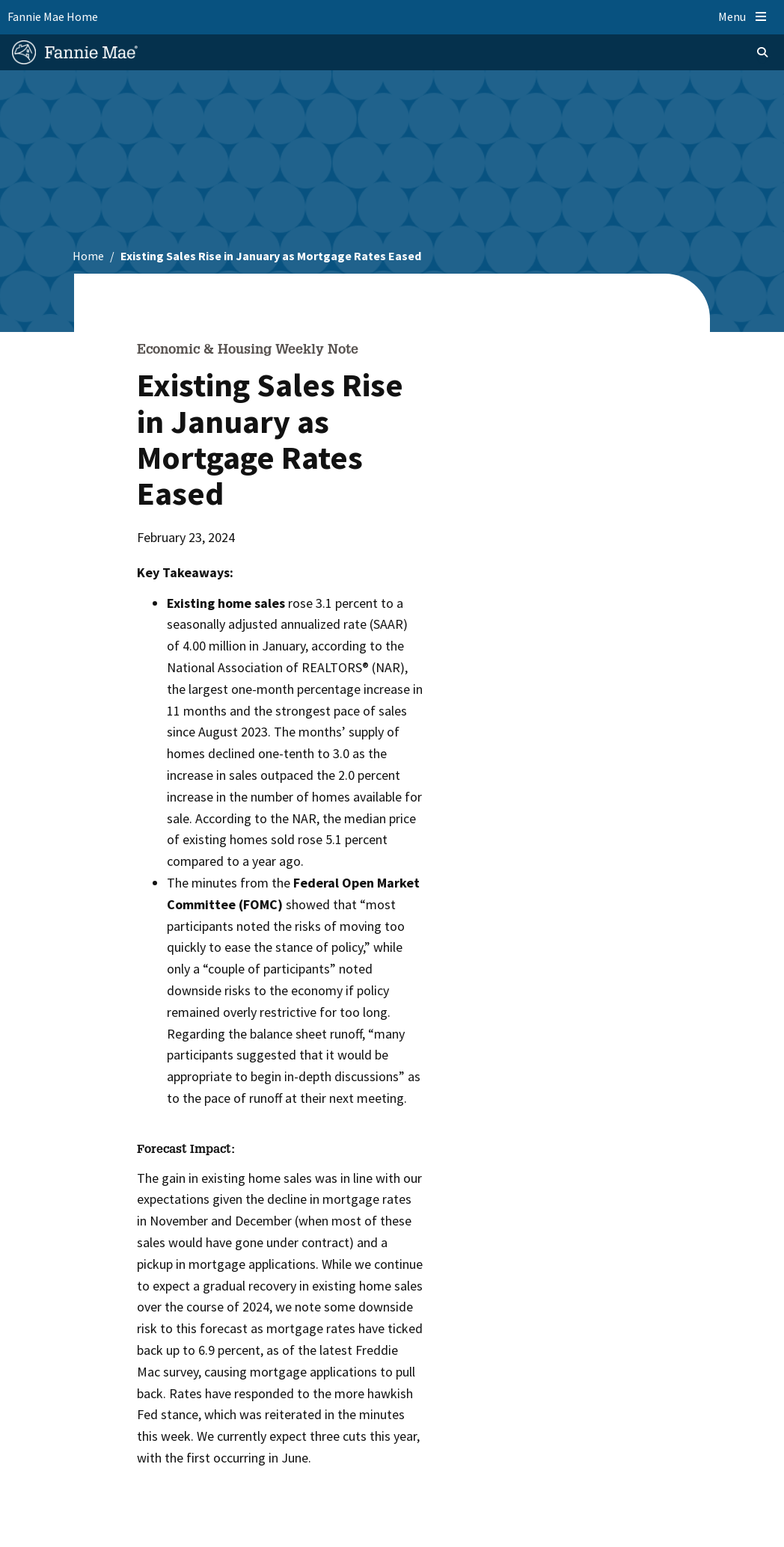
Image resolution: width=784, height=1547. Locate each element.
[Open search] (743, 52)
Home (88, 255)
